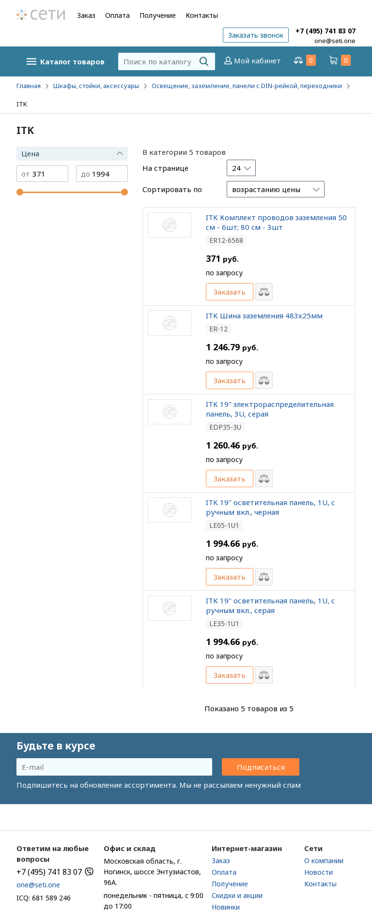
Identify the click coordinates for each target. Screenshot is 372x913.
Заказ (86, 15)
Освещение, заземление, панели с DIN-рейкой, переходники (247, 85)
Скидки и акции (237, 895)
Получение (158, 15)
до (85, 174)
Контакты (202, 15)
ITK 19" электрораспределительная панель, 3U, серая (270, 409)
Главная (28, 85)
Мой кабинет (251, 60)
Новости (318, 872)
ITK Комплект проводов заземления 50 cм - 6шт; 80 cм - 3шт (276, 222)
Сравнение (304, 60)
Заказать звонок (255, 35)
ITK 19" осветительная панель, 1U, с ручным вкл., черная (270, 507)
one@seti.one (335, 40)
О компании (323, 860)
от (25, 174)
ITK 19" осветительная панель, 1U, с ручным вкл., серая (270, 605)
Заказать (230, 292)
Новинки (226, 907)
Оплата (117, 15)
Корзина (339, 60)
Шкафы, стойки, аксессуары (96, 85)
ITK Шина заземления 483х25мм (264, 315)
